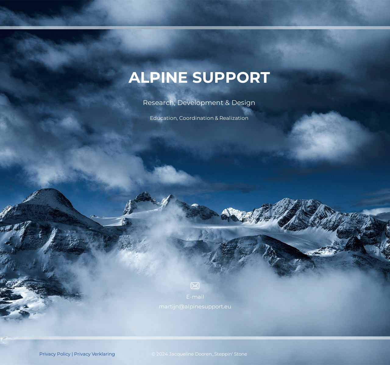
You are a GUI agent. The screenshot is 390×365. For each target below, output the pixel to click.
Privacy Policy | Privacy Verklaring (77, 354)
